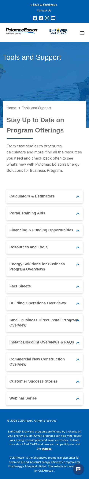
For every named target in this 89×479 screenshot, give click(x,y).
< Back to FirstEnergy (43, 4)
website (46, 448)
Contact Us (44, 10)
